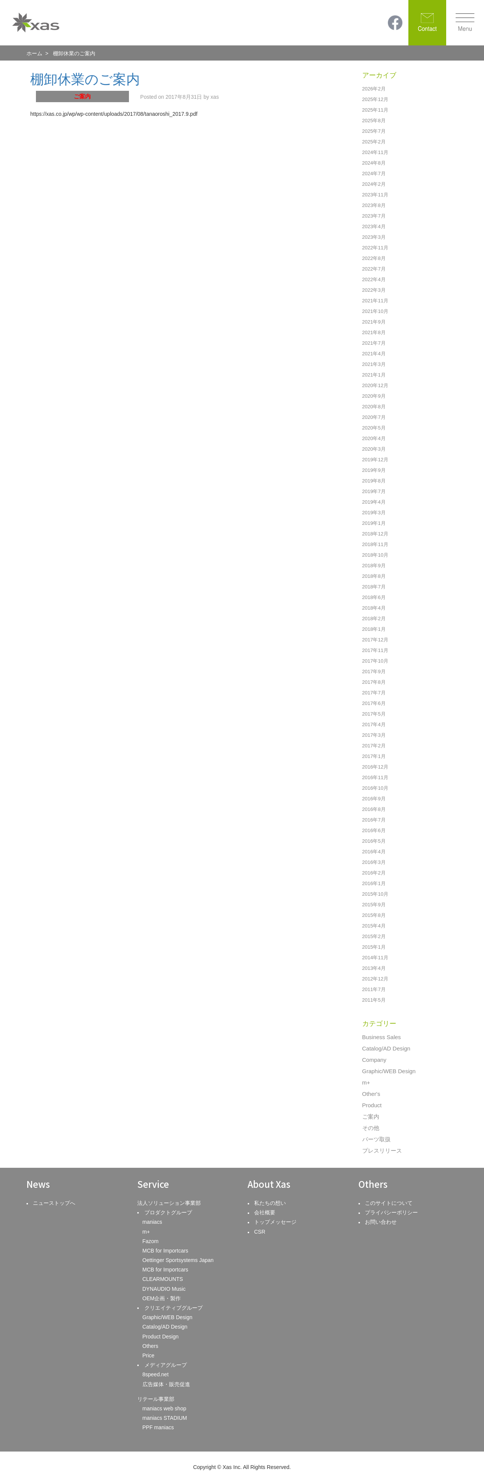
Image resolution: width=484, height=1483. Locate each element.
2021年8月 (374, 332)
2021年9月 (374, 322)
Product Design (161, 1337)
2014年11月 (375, 957)
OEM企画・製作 (162, 1298)
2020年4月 (374, 438)
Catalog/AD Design (386, 1048)
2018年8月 (374, 576)
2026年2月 (374, 89)
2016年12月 (375, 767)
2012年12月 (375, 979)
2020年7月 (374, 417)
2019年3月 (374, 512)
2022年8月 (374, 258)
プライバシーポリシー (391, 1212)
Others (150, 1346)
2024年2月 (374, 184)
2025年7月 (374, 131)
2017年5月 (374, 714)
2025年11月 (375, 110)
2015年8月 (374, 915)
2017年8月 (374, 682)
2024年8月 (374, 163)
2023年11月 (375, 195)
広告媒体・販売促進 (166, 1384)
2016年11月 (375, 777)
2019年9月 (374, 470)
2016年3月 (374, 862)
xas (215, 97)
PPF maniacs (158, 1427)
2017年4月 (374, 724)
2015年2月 (374, 936)
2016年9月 (374, 798)
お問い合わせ (381, 1222)
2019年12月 (375, 459)
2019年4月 (374, 502)
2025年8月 (374, 120)
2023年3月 (374, 237)
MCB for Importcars (165, 1251)
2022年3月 (374, 290)
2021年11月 (375, 300)
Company (374, 1060)
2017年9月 (374, 671)
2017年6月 (374, 703)
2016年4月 (374, 851)
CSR (259, 1232)
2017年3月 (374, 735)
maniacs (152, 1222)
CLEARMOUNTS (163, 1279)
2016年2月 (374, 873)
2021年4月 (374, 353)
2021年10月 (375, 311)
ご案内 (370, 1116)
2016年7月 (374, 820)
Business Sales (381, 1037)
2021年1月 (374, 375)
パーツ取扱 (376, 1139)
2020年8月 (374, 406)
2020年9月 (374, 396)
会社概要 (264, 1212)
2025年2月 (374, 142)
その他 (370, 1128)
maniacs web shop (164, 1408)
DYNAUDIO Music (164, 1289)
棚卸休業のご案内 (85, 79)
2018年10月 (375, 555)
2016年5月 (374, 841)
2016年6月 (374, 830)
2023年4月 (374, 226)
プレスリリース (382, 1150)
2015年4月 (374, 926)
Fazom (151, 1241)
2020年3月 (374, 449)
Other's (371, 1094)
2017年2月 (374, 746)
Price (149, 1355)
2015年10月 (375, 894)
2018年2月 (374, 618)
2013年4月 (374, 968)
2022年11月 (375, 248)
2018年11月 (375, 544)
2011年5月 (374, 1000)
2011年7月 (374, 989)
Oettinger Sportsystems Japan (178, 1260)
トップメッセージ (275, 1222)
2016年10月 (375, 788)
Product (372, 1105)
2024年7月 (374, 173)
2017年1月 (374, 756)
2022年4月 (374, 279)
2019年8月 (374, 481)
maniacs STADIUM (165, 1418)
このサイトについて (389, 1203)
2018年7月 (374, 587)
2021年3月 (374, 364)
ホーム (34, 53)
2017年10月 (375, 661)
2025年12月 (375, 99)
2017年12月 (375, 640)
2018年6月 (374, 597)
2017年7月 (374, 693)
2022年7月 (374, 269)
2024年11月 (375, 152)
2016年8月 (374, 809)
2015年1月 (374, 947)
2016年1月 (374, 883)
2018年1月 (374, 629)
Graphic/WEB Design (389, 1071)
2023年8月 (374, 205)
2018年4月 (374, 608)
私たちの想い (270, 1203)
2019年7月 (374, 491)
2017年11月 (375, 650)
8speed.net (156, 1374)
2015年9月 (374, 904)
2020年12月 (375, 385)
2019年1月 (374, 523)
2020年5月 (374, 428)
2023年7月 (374, 216)
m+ (366, 1082)
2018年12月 (375, 534)
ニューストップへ (54, 1203)
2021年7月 (374, 343)
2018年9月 (374, 565)
